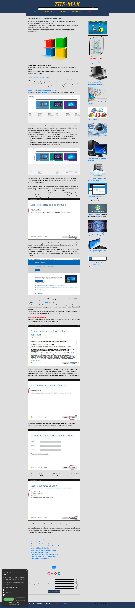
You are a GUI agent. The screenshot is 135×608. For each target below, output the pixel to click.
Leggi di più (6, 584)
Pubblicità (66, 603)
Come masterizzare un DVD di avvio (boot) (43, 556)
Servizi (48, 603)
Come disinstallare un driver (39, 542)
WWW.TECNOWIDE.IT (98, 33)
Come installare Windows (38, 540)
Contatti (39, 603)
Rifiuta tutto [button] (20, 599)
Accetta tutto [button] (9, 599)
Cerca (95, 8)
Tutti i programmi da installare (40, 552)
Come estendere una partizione (40, 558)
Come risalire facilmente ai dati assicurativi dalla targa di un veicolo (97, 265)
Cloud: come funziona (94, 137)
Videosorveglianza (76, 11)
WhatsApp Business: (94, 214)
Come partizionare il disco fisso (40, 548)
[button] (14, 602)
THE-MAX (67, 4)
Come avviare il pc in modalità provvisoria (43, 550)
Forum (90, 11)
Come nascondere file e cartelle (40, 544)
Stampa (54, 567)
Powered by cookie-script (14, 604)
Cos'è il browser (92, 119)
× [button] (26, 571)
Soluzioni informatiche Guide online (54, 11)
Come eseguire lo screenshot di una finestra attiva (45, 546)
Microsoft (44, 92)
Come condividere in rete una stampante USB (44, 554)
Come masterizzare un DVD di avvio (42, 303)
